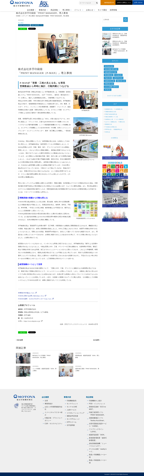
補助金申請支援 (72, 416)
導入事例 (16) (108, 75)
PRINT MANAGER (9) (111, 114)
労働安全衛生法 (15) (110, 111)
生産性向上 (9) (109, 119)
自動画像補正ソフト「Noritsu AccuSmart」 (97, 419)
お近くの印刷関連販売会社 (53, 408)
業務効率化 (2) (118, 129)
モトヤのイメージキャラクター (115, 158)
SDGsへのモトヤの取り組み (115, 177)
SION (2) (107, 132)
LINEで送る (22, 28)
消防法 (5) (122, 122)
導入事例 (66, 10)
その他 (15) (118, 75)
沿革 (46, 400)
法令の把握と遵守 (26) (111, 69)
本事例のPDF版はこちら (26, 293)
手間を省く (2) (109, 84)
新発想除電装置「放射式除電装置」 (98, 439)
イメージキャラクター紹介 (53, 413)
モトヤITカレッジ (73, 419)
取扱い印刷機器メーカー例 (98, 456)
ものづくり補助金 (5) (110, 122)
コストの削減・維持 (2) (111, 86)
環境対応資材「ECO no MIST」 (97, 408)
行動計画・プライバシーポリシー (53, 419)
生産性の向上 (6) (109, 81)
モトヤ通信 (102, 10)
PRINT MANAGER (24, 25)
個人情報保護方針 (27, 404)
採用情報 (113, 10)
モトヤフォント (72, 403)
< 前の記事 (19, 340)
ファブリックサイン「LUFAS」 (96, 430)
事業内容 (42, 10)
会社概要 (30, 10)
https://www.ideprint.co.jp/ (32, 321)
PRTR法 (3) (108, 129)
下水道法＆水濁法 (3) (110, 127)
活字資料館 (71, 425)
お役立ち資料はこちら (124, 2)
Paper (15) (108, 78)
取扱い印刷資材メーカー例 (98, 461)
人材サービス (115, 220)
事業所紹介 (49, 403)
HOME (18, 16)
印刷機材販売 (115, 191)
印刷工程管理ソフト (37, 25)
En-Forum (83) (109, 66)
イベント (77, 10)
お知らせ (89, 10)
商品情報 (54, 10)
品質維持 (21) (108, 109)
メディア (24, 16)
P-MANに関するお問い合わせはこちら (31, 296)
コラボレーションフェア (75, 413)
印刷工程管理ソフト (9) (111, 116)
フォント (115, 206)
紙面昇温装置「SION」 (97, 434)
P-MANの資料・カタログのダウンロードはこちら (34, 299)
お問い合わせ (138, 2)
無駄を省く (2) (121, 81)
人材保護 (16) (118, 109)
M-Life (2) (107, 89)
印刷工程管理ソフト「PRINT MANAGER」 (97, 413)
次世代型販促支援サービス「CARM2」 (98, 425)
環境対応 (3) (108, 124)
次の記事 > (96, 340)
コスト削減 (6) (119, 119)
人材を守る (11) (118, 78)
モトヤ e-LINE (72, 407)
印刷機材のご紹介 (95, 400)
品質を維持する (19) (110, 72)
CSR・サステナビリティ (53, 423)
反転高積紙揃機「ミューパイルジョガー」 (98, 444)
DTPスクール (71, 422)
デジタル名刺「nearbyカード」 (98, 450)
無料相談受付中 (109, 2)
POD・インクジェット (97, 403)
